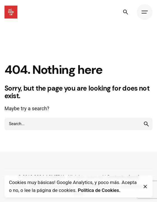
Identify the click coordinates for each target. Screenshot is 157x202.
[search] (146, 124)
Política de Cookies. (99, 190)
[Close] (145, 186)
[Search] (125, 12)
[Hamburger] (145, 12)
